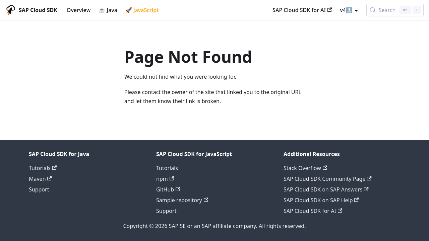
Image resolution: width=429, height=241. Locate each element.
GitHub (168, 189)
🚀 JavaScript (142, 10)
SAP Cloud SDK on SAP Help (321, 200)
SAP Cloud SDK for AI (302, 10)
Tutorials (43, 168)
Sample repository (182, 200)
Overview (78, 10)
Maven (40, 178)
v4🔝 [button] (346, 10)
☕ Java (108, 10)
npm (165, 178)
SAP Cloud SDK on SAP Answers (326, 189)
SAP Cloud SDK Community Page (328, 178)
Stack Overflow (305, 168)
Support (39, 189)
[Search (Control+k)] (395, 10)
